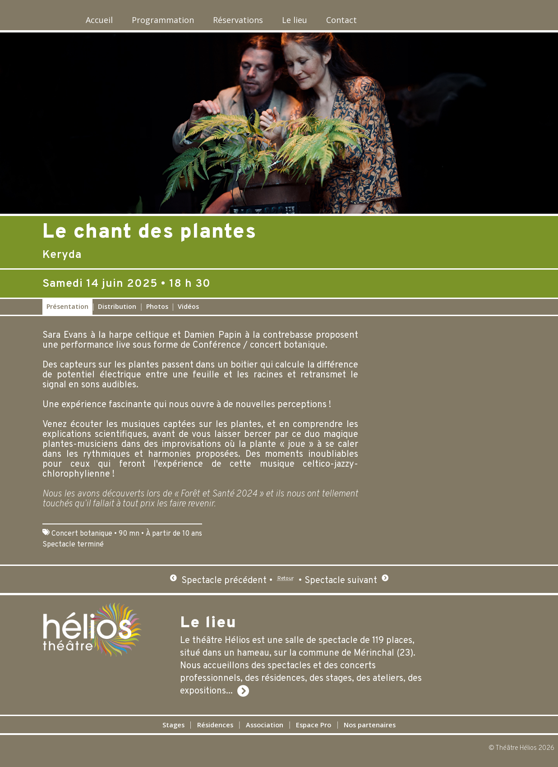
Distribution (117, 311)
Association (261, 729)
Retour (285, 586)
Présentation (67, 311)
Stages (141, 729)
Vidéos (188, 311)
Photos (157, 311)
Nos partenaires (398, 729)
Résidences (197, 729)
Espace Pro (324, 729)
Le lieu (325, 22)
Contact (382, 22)
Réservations (256, 22)
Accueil (88, 22)
